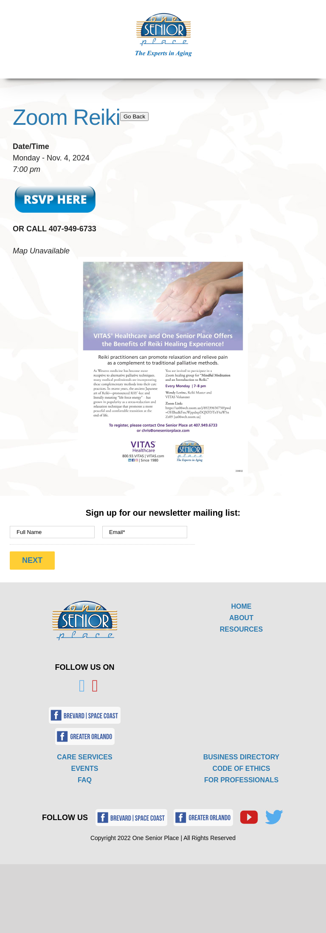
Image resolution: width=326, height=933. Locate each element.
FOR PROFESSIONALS (241, 780)
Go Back (134, 116)
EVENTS (84, 768)
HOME (241, 606)
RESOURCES (241, 629)
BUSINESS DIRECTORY (241, 757)
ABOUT (241, 617)
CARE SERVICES (84, 757)
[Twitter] (82, 685)
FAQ (85, 780)
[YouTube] (95, 685)
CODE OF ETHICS (241, 768)
